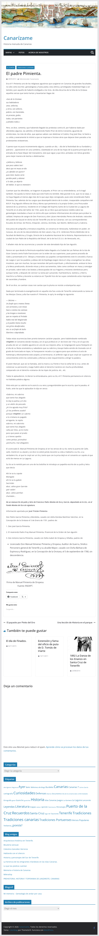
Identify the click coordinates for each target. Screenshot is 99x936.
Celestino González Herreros (16, 849)
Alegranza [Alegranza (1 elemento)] (15, 787)
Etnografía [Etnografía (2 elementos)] (7, 800)
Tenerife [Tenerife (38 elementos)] (65, 813)
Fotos (21, 52)
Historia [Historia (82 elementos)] (37, 799)
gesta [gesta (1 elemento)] (13, 800)
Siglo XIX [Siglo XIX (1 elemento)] (47, 814)
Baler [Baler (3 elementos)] (28, 787)
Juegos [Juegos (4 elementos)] (60, 800)
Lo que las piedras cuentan (15, 866)
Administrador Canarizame (29, 79)
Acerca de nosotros (38, 52)
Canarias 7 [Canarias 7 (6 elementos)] (73, 787)
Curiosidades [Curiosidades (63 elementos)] (24, 792)
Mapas (9, 52)
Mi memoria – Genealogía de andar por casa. (23, 893)
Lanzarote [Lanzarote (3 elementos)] (86, 800)
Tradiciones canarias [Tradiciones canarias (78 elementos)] (21, 819)
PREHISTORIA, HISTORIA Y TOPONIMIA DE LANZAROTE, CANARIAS (31, 878)
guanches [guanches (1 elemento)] (27, 800)
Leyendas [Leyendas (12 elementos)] (9, 806)
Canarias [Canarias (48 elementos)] (61, 786)
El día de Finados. (16, 641)
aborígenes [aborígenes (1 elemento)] (7, 787)
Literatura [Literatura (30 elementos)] (22, 806)
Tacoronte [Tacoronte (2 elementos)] (55, 813)
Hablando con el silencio (14, 853)
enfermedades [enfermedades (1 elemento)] (83, 794)
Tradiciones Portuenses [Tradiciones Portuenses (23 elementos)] (55, 820)
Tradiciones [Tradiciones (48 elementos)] (82, 813)
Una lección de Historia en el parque (76, 622)
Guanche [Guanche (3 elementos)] (20, 800)
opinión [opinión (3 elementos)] (44, 807)
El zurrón (10, 67)
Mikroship (8, 874)
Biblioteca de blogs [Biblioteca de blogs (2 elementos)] (38, 787)
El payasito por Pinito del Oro (19, 622)
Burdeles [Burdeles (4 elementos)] (49, 787)
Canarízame (18, 37)
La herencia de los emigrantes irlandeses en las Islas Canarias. (30, 862)
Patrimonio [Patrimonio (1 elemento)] (52, 807)
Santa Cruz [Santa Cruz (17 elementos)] (37, 813)
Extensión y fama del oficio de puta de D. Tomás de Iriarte (48, 646)
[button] (13, 52)
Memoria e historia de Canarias (17, 870)
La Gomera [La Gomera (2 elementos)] (67, 800)
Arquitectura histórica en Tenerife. (18, 840)
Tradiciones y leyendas (26, 67)
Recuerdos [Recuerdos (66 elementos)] (21, 812)
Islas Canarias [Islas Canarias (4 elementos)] (51, 800)
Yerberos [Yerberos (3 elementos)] (7, 825)
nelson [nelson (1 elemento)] (38, 807)
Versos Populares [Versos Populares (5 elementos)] (80, 820)
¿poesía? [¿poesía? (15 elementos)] (17, 825)
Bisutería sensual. (11, 845)
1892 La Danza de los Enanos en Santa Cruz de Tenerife (80, 660)
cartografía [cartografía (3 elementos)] (8, 793)
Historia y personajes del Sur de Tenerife (21, 857)
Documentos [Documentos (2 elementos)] (57, 794)
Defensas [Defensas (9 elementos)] (41, 793)
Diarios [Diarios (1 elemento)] (49, 794)
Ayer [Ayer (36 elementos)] (22, 786)
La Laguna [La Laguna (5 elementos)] (77, 800)
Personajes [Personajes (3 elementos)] (61, 807)
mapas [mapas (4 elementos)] (33, 807)
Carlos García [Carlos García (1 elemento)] (83, 787)
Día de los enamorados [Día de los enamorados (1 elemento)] (70, 794)
